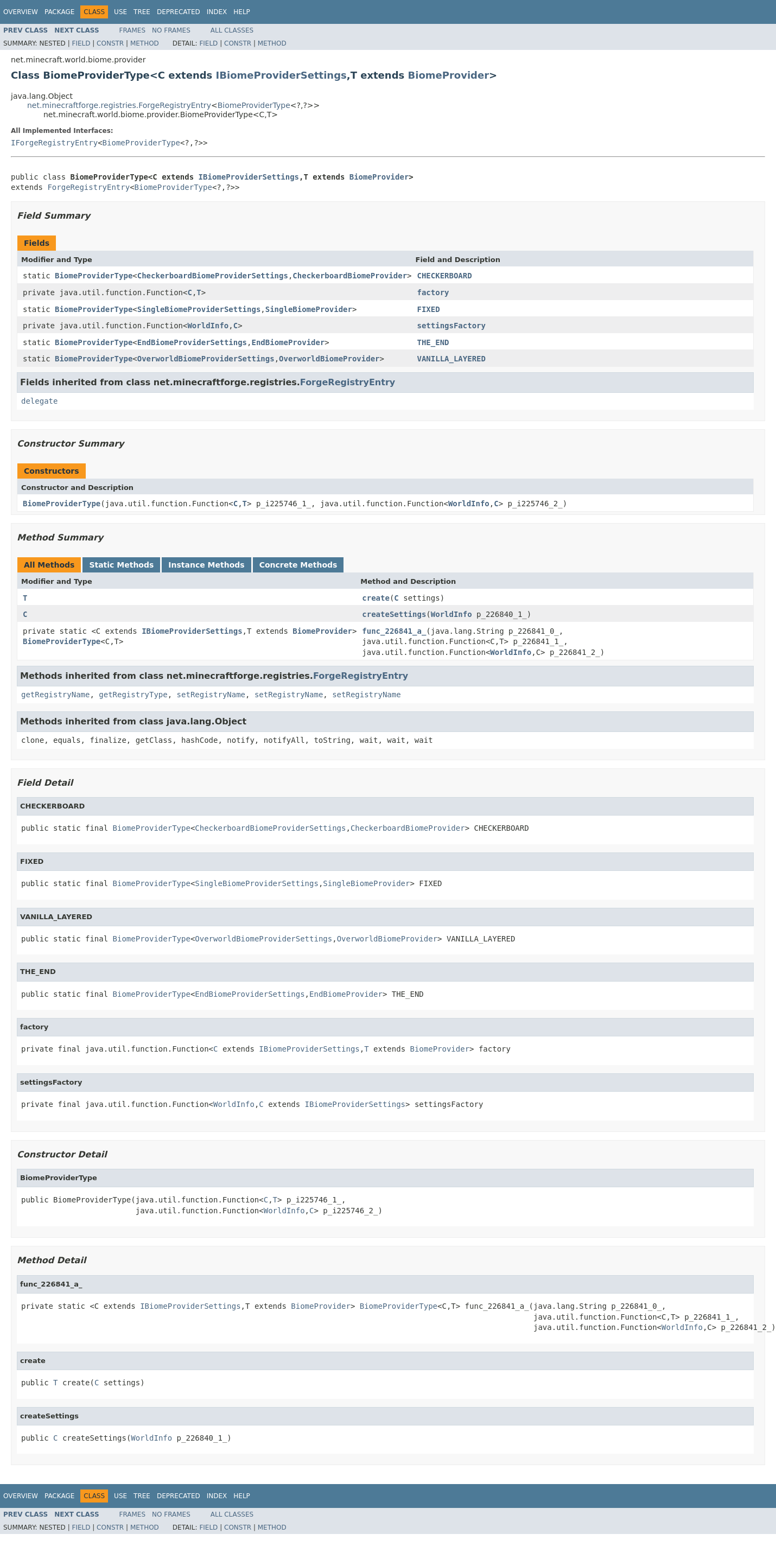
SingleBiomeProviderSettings (199, 309)
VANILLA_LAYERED (451, 358)
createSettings (394, 614)
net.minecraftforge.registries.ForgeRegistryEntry (119, 105)
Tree (141, 12)
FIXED (428, 309)
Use (120, 12)
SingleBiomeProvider (308, 309)
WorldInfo (207, 325)
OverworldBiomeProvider (329, 358)
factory (433, 292)
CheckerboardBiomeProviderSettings (212, 275)
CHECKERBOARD (444, 275)
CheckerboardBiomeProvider (349, 275)
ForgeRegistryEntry (88, 187)
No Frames (171, 30)
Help (241, 12)
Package (59, 12)
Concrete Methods (298, 565)
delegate (39, 401)
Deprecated (178, 12)
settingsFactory (451, 325)
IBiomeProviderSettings (281, 75)
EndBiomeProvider (288, 342)
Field (81, 43)
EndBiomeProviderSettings (192, 342)
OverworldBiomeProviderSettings (206, 358)
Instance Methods (206, 565)
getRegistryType (133, 694)
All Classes (232, 30)
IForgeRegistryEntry (54, 142)
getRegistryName (55, 694)
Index (217, 12)
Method (144, 43)
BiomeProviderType (254, 105)
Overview (20, 12)
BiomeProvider (448, 75)
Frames (132, 30)
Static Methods (121, 565)
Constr (110, 43)
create (376, 598)
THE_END (433, 342)
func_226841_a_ (394, 631)
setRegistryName (211, 694)
